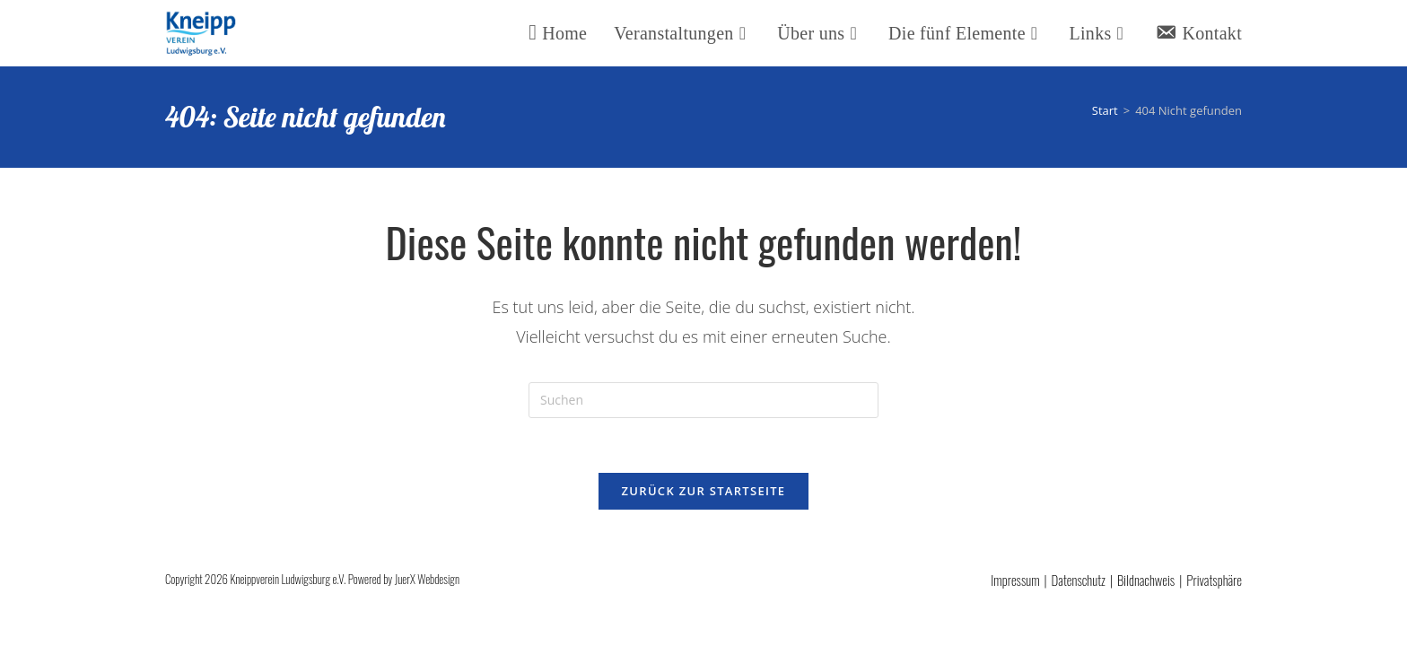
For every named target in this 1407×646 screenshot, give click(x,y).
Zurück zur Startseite (704, 491)
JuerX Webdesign (427, 579)
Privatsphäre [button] (1214, 579)
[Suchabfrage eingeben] (703, 400)
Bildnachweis (1146, 579)
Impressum (1015, 579)
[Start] (1105, 110)
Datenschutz (1079, 579)
